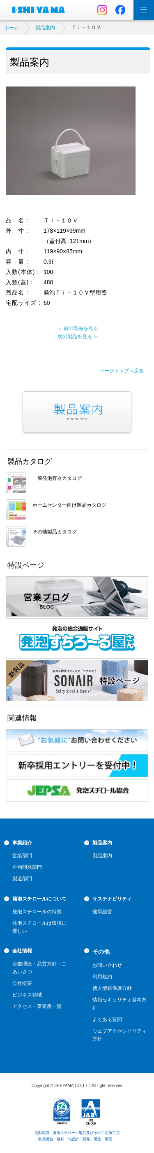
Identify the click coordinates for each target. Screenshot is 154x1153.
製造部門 (22, 879)
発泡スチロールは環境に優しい (39, 927)
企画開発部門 (27, 867)
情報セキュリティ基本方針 (119, 1003)
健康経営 (102, 911)
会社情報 (22, 951)
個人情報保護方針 (112, 988)
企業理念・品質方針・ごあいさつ (39, 968)
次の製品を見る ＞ (77, 336)
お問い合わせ (107, 965)
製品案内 (45, 27)
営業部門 (22, 855)
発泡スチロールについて (39, 899)
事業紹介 (22, 843)
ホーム (11, 27)
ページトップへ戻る (121, 371)
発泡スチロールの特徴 (37, 911)
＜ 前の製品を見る (77, 328)
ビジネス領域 (27, 995)
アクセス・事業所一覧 (37, 1006)
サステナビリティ (112, 899)
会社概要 (22, 983)
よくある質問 (107, 1019)
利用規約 (102, 977)
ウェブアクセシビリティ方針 (119, 1035)
